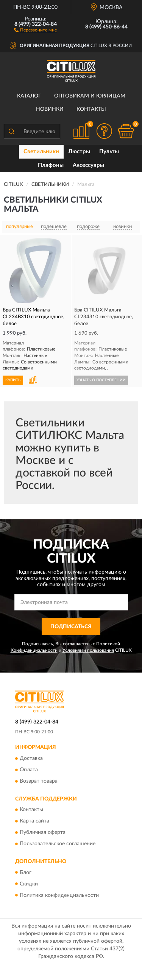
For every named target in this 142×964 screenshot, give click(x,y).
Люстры (79, 151)
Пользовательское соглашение (57, 844)
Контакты (91, 109)
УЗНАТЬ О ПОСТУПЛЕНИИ (101, 380)
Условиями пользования (88, 650)
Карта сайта (34, 821)
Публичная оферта (43, 832)
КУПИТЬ (12, 380)
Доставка (31, 758)
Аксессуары (88, 165)
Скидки (29, 884)
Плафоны (51, 165)
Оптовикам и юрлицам (89, 96)
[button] (35, 29)
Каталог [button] (29, 96)
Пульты (109, 151)
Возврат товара (39, 781)
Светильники (41, 151)
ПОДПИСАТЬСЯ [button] (71, 626)
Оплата (29, 769)
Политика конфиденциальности (59, 895)
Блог (25, 872)
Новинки (50, 109)
